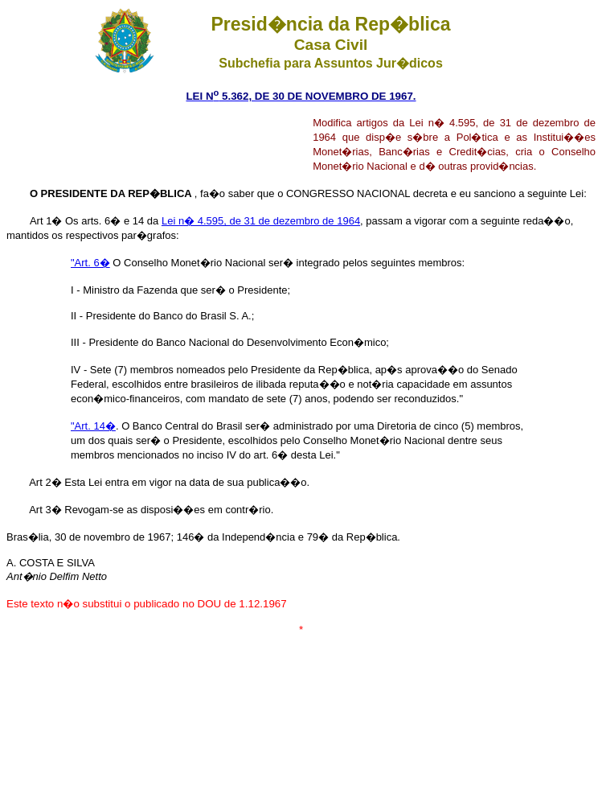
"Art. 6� (90, 263)
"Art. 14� (93, 426)
